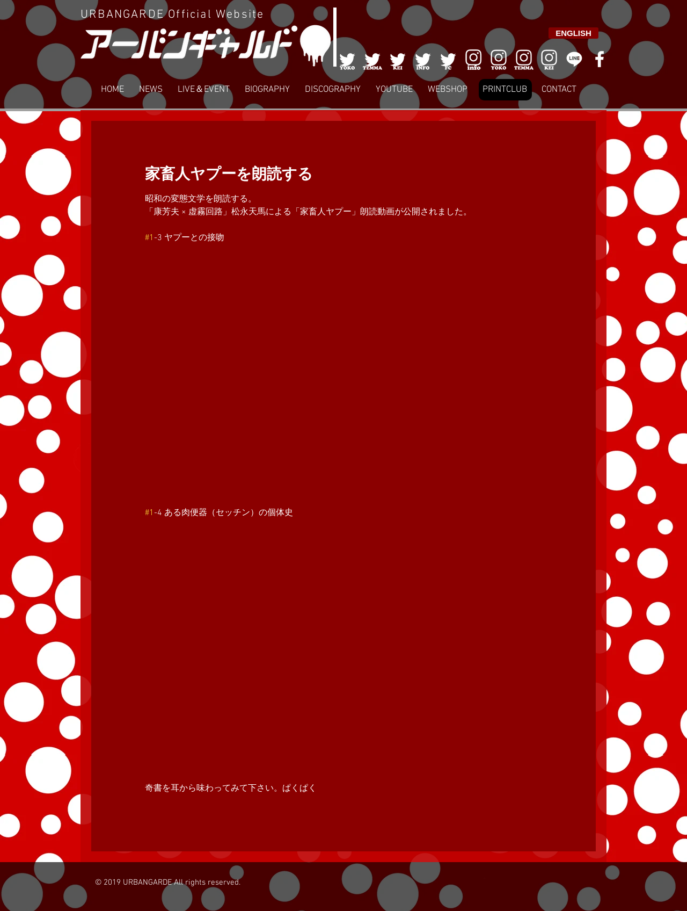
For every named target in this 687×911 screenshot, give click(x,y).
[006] (473, 59)
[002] (372, 59)
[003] (397, 59)
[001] (347, 59)
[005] (448, 59)
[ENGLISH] (573, 33)
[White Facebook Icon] (599, 59)
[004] (423, 59)
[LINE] (574, 59)
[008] (549, 59)
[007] (524, 59)
